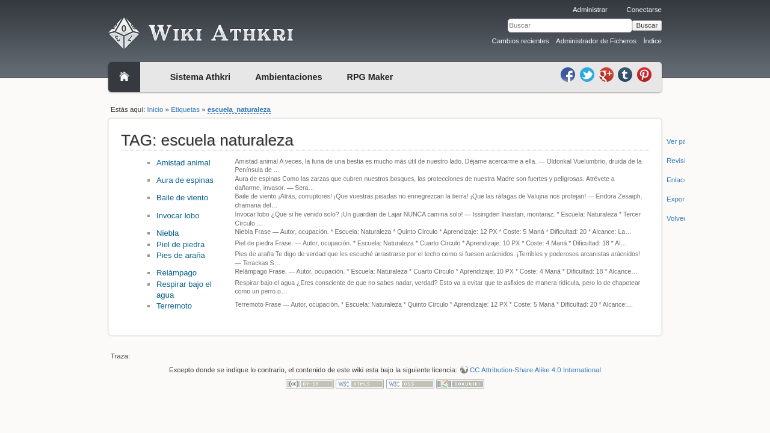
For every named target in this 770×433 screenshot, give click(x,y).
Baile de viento (182, 197)
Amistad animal (183, 162)
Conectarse (644, 9)
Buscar (647, 25)
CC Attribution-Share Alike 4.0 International (535, 369)
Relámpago (176, 272)
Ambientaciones (288, 77)
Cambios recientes (520, 41)
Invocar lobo (177, 215)
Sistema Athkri (200, 77)
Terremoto (174, 305)
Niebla (167, 233)
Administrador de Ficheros (596, 41)
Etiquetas (185, 109)
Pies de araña (180, 255)
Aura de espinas (185, 180)
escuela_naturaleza (239, 109)
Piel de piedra (180, 244)
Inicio (155, 109)
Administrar (590, 9)
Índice (652, 41)
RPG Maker (370, 77)
